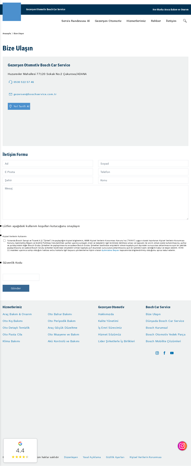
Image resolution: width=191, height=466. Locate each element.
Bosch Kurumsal (157, 327)
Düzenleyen (71, 457)
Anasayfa (7, 33)
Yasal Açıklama (92, 457)
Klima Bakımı (11, 341)
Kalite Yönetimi (108, 321)
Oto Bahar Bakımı (60, 314)
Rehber (156, 21)
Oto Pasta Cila (12, 334)
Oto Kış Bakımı (13, 321)
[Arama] (184, 20)
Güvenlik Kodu (12, 262)
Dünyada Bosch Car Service (165, 321)
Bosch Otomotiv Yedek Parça (165, 334)
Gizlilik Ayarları (115, 457)
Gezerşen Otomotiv (108, 21)
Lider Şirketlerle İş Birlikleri (116, 341)
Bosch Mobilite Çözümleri (163, 341)
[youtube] (172, 353)
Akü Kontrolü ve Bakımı (63, 341)
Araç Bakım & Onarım (17, 314)
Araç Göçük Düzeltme (62, 327)
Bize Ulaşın (153, 314)
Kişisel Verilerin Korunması (146, 457)
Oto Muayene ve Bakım (63, 334)
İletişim (171, 21)
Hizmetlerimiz (136, 21)
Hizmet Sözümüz (109, 334)
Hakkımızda (106, 314)
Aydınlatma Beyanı (110, 250)
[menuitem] (75, 21)
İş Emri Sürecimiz (110, 327)
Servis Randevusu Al (75, 21)
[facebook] (164, 353)
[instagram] (157, 353)
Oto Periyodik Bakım (62, 321)
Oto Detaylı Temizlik (16, 327)
